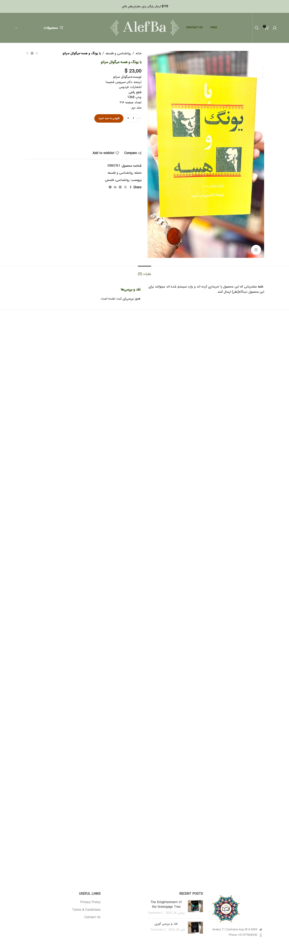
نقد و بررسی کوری (166, 923)
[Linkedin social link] (115, 187)
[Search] (257, 28)
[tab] (144, 272)
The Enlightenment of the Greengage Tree (166, 904)
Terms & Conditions (86, 910)
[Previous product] (37, 53)
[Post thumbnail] (195, 907)
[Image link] (226, 908)
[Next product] (27, 53)
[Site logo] (145, 27)
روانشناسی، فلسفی (117, 180)
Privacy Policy (90, 902)
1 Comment (156, 913)
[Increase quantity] (127, 118)
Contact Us (92, 917)
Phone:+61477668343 (243, 935)
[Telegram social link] (110, 187)
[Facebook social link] (130, 187)
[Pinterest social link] (120, 187)
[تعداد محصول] (133, 118)
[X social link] (125, 187)
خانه (138, 53)
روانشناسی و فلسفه (118, 53)
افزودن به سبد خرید (108, 118)
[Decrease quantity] (138, 118)
